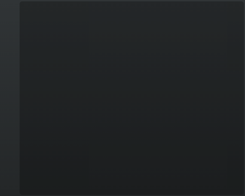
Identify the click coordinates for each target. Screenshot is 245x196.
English (9, 189)
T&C (9, 191)
